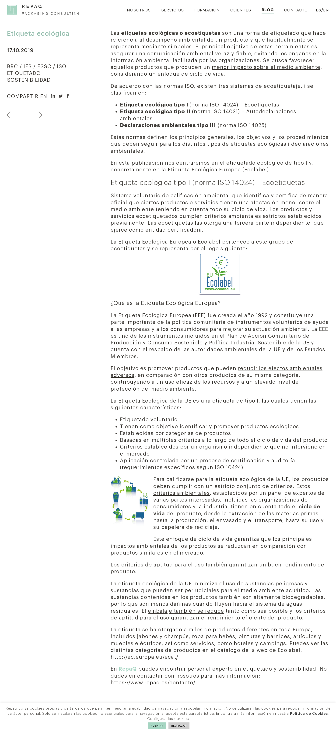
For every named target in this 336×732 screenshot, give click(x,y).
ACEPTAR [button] (157, 726)
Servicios (172, 10)
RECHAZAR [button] (179, 726)
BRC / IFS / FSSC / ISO (36, 66)
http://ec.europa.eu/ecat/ (144, 657)
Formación (207, 10)
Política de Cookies (309, 713)
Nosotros (139, 10)
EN (326, 10)
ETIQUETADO (24, 73)
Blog (268, 10)
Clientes (240, 10)
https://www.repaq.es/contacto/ (153, 682)
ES (318, 10)
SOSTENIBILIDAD (29, 80)
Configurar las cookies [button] (168, 719)
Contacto (296, 10)
